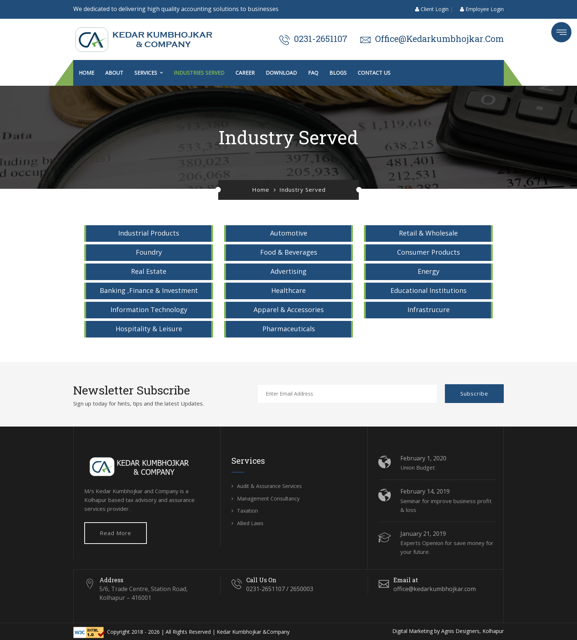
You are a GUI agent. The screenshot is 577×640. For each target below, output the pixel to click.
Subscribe (474, 393)
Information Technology (148, 309)
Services (145, 72)
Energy (428, 271)
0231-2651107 (320, 39)
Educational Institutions (428, 290)
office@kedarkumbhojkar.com (439, 39)
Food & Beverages (288, 252)
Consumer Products (428, 252)
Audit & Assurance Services (269, 485)
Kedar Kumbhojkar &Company (253, 631)
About (114, 72)
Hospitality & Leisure (149, 328)
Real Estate (148, 271)
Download (281, 72)
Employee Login (482, 9)
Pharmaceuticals (288, 328)
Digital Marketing (412, 630)
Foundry (149, 252)
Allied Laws (250, 523)
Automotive (288, 233)
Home (86, 72)
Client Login (432, 9)
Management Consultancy (268, 498)
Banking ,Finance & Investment (149, 290)
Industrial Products (148, 233)
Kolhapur (493, 630)
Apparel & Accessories (289, 309)
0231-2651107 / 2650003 (279, 589)
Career (245, 72)
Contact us (374, 72)
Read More (115, 533)
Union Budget (417, 467)
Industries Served (199, 72)
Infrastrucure (428, 309)
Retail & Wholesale (428, 233)
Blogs (338, 72)
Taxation (247, 510)
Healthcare (288, 290)
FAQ (313, 72)
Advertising (288, 271)
